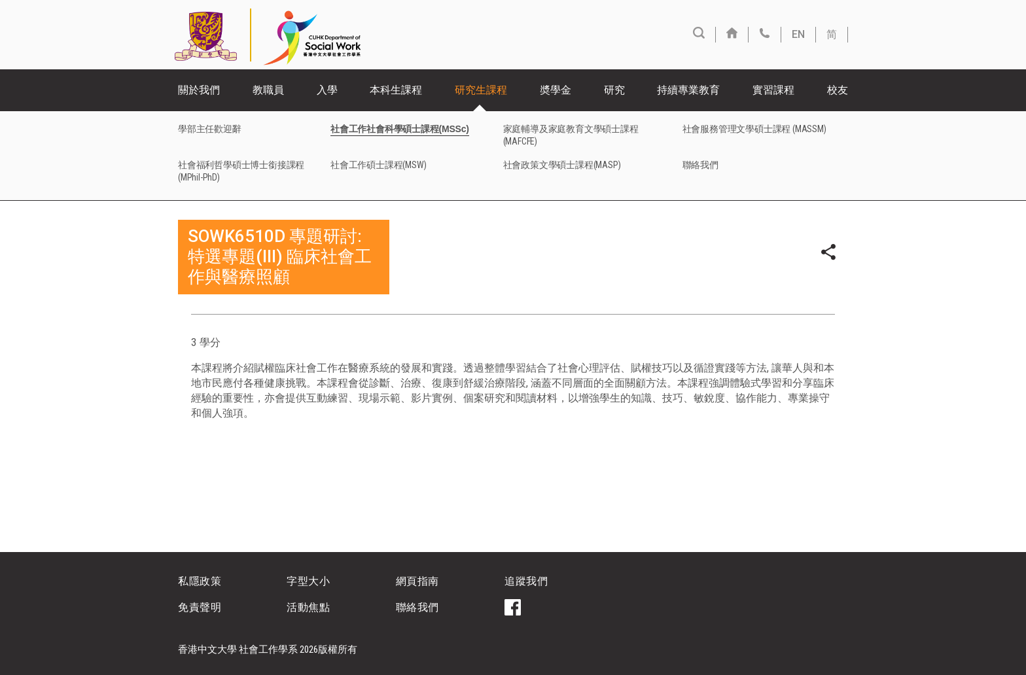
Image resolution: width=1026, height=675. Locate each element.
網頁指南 (417, 581)
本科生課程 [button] (396, 90)
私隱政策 (199, 581)
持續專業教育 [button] (688, 90)
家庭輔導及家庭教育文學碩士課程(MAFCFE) (571, 135)
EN (798, 34)
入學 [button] (327, 90)
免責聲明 (199, 607)
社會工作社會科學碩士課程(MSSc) (399, 129)
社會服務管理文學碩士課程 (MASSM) (754, 129)
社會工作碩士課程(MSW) (378, 165)
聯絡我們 (700, 165)
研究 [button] (614, 90)
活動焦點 (308, 607)
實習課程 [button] (773, 90)
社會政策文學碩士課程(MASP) (562, 165)
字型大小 (308, 581)
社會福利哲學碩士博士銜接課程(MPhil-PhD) (241, 171)
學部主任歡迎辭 (209, 129)
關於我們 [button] (199, 90)
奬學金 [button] (555, 90)
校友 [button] (837, 90)
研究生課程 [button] (481, 90)
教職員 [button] (268, 90)
